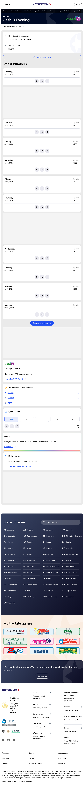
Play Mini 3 (10, 447)
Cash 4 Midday (55, 11)
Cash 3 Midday (16, 11)
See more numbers (42, 323)
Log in (77, 4)
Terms (31, 758)
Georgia (5, 11)
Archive (21, 26)
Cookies (5, 764)
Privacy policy (62, 758)
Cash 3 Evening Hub (10, 26)
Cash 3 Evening (30, 11)
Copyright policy (35, 764)
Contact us (42, 676)
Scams (31, 753)
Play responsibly (63, 753)
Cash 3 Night (42, 11)
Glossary (5, 758)
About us (5, 753)
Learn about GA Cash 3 (15, 379)
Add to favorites (42, 57)
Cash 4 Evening (69, 11)
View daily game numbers (20, 466)
